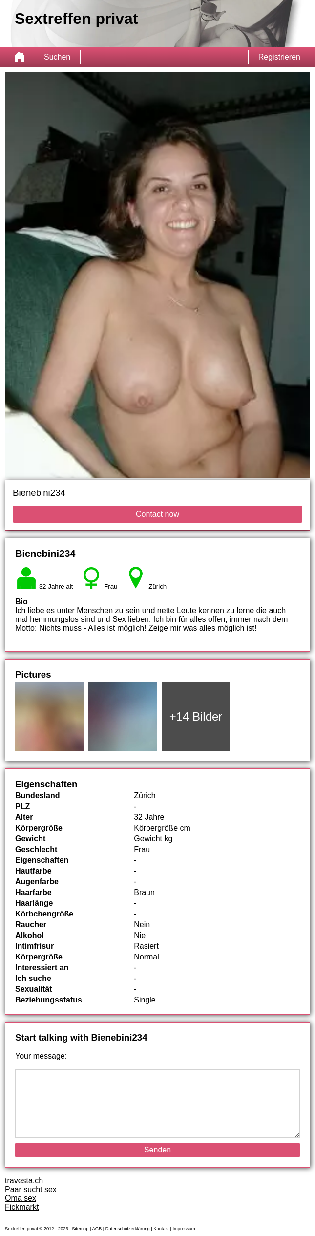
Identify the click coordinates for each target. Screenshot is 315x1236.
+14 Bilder (196, 716)
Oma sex (20, 1198)
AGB (97, 1228)
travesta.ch (24, 1180)
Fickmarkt (22, 1207)
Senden (157, 1150)
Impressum (183, 1228)
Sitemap (80, 1228)
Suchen (57, 57)
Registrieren (279, 57)
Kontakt (161, 1228)
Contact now (157, 514)
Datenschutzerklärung (127, 1228)
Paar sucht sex (31, 1189)
